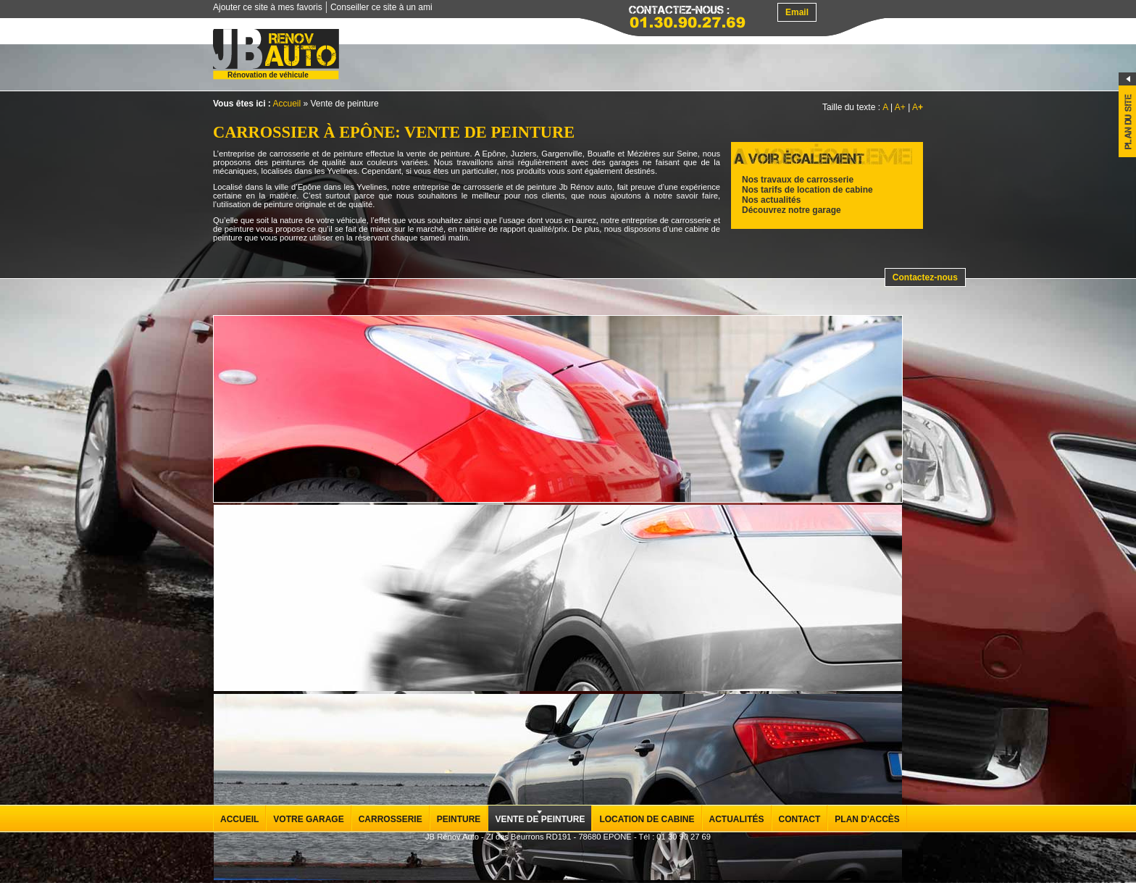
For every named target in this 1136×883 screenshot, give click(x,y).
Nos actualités (771, 200)
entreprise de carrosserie (458, 187)
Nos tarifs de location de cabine (807, 190)
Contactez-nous (925, 277)
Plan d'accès (867, 819)
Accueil (286, 104)
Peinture (459, 819)
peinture (541, 187)
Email (797, 12)
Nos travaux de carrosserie (797, 180)
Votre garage (308, 819)
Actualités (736, 819)
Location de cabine (646, 819)
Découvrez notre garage (791, 210)
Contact (800, 819)
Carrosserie (390, 819)
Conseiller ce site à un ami (381, 7)
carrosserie (289, 153)
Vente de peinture (540, 819)
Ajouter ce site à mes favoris (267, 7)
